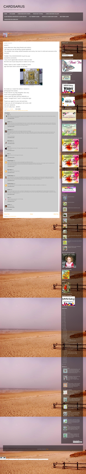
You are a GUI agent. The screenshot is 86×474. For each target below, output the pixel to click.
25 (63, 311)
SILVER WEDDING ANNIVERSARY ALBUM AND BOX (15, 16)
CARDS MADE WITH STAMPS (24, 13)
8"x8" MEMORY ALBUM (34, 16)
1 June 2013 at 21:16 (10, 150)
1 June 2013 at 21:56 (10, 157)
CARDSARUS (14, 6)
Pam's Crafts (65, 375)
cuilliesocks (9, 129)
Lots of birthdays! (70, 433)
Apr (64, 358)
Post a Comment (9, 209)
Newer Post (6, 214)
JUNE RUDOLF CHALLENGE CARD (74, 213)
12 (63, 364)
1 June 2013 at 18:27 (10, 118)
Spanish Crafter (66, 425)
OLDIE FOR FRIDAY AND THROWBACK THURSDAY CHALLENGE (74, 247)
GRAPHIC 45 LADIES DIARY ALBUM (49, 16)
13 (63, 328)
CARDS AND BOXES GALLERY (52, 13)
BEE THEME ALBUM (64, 16)
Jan (64, 362)
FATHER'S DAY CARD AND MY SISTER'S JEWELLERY (73, 346)
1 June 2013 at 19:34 (10, 126)
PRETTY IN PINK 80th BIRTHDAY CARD (70, 353)
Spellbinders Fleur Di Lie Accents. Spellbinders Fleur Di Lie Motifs (17, 110)
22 (63, 315)
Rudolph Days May (71, 383)
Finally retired (70, 412)
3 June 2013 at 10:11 (10, 186)
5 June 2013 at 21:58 (10, 207)
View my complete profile (7, 39)
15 (63, 325)
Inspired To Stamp (66, 368)
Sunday (69, 426)
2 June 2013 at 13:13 (10, 172)
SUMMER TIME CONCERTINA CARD (74, 207)
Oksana (8, 204)
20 (63, 318)
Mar (65, 359)
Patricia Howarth (10, 160)
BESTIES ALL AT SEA (67, 339)
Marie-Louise (9, 140)
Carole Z (8, 121)
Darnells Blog (65, 404)
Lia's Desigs (65, 418)
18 (63, 321)
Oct (64, 332)
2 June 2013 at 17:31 (10, 180)
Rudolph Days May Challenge (72, 390)
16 (63, 324)
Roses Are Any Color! (71, 405)
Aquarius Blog (65, 382)
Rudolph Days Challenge (67, 389)
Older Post (56, 214)
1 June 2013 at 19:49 (10, 137)
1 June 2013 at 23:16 (10, 166)
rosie (8, 197)
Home (31, 214)
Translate (68, 56)
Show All (81, 439)
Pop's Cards (9, 169)
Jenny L (10, 33)
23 (63, 314)
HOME (5, 13)
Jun (64, 338)
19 (63, 319)
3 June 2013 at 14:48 (10, 194)
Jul (64, 336)
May (65, 356)
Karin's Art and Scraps (67, 411)
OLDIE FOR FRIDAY (71, 196)
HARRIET (65, 350)
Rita (8, 114)
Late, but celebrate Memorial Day (73, 369)
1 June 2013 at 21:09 (10, 143)
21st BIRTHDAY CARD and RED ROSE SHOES (71, 347)
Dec (65, 329)
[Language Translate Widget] (67, 55)
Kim (8, 153)
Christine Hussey (10, 183)
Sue (8, 146)
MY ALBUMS (12, 13)
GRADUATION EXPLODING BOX (11, 19)
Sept (65, 333)
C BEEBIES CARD (67, 342)
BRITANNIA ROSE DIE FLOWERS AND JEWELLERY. (72, 343)
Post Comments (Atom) (12, 216)
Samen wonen (70, 419)
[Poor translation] (4, 458)
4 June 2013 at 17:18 (10, 201)
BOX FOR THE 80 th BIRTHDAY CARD (70, 352)
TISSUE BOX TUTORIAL (38, 13)
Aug (65, 335)
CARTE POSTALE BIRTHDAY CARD (70, 340)
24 (63, 312)
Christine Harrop (10, 175)
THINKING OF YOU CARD (68, 349)
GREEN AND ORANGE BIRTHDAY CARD (74, 224)
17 (63, 322)
